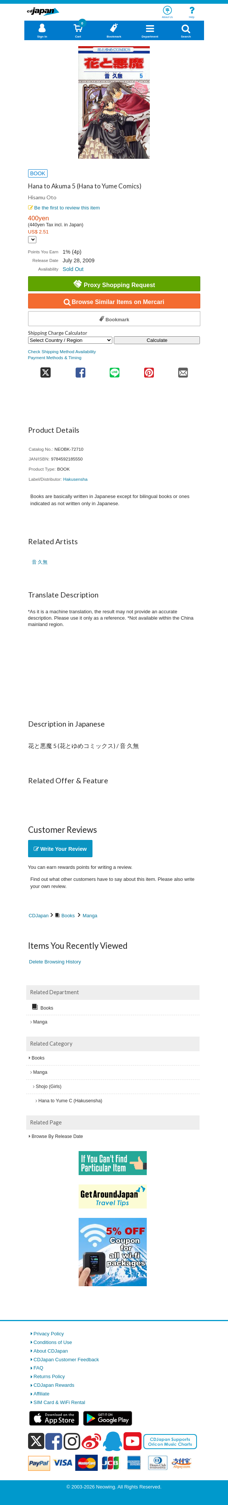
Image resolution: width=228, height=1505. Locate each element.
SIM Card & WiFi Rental (59, 1402)
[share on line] (115, 370)
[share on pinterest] (149, 370)
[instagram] (72, 1441)
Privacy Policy (49, 1333)
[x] (36, 1441)
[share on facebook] (80, 370)
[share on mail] (183, 370)
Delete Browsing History (55, 962)
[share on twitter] (46, 370)
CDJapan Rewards (54, 1385)
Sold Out (73, 269)
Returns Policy (49, 1376)
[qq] (112, 1441)
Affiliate (41, 1394)
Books (68, 915)
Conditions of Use (53, 1342)
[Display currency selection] (32, 239)
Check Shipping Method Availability (62, 351)
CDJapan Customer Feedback (66, 1359)
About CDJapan (51, 1351)
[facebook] (53, 1441)
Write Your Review (60, 849)
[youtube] (133, 1441)
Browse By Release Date (57, 1136)
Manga (90, 915)
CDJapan (39, 915)
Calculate (157, 340)
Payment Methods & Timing (55, 357)
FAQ (38, 1368)
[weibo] (91, 1441)
